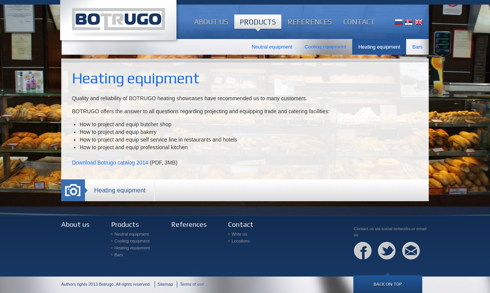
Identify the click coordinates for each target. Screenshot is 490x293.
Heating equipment (379, 47)
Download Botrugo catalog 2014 (110, 163)
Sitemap (165, 284)
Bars (417, 47)
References (309, 22)
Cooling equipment (325, 47)
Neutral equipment (272, 47)
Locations (241, 241)
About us (211, 22)
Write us (239, 234)
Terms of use (192, 284)
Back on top (388, 284)
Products (258, 22)
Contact (359, 22)
